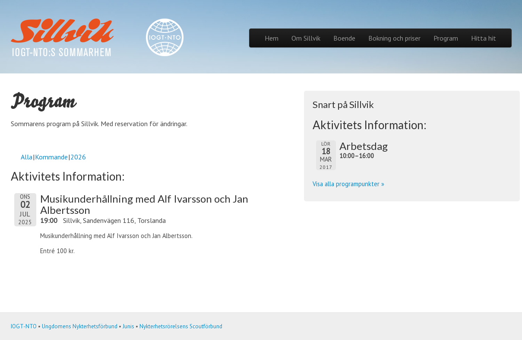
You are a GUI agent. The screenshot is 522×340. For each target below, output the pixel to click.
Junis (128, 326)
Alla (26, 157)
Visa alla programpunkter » (348, 184)
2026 (78, 157)
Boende (344, 38)
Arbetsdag (363, 146)
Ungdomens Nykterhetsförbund (79, 326)
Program (445, 38)
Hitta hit (483, 38)
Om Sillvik (305, 38)
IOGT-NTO (24, 326)
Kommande (51, 157)
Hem (271, 38)
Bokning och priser (394, 38)
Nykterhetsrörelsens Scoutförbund (180, 326)
